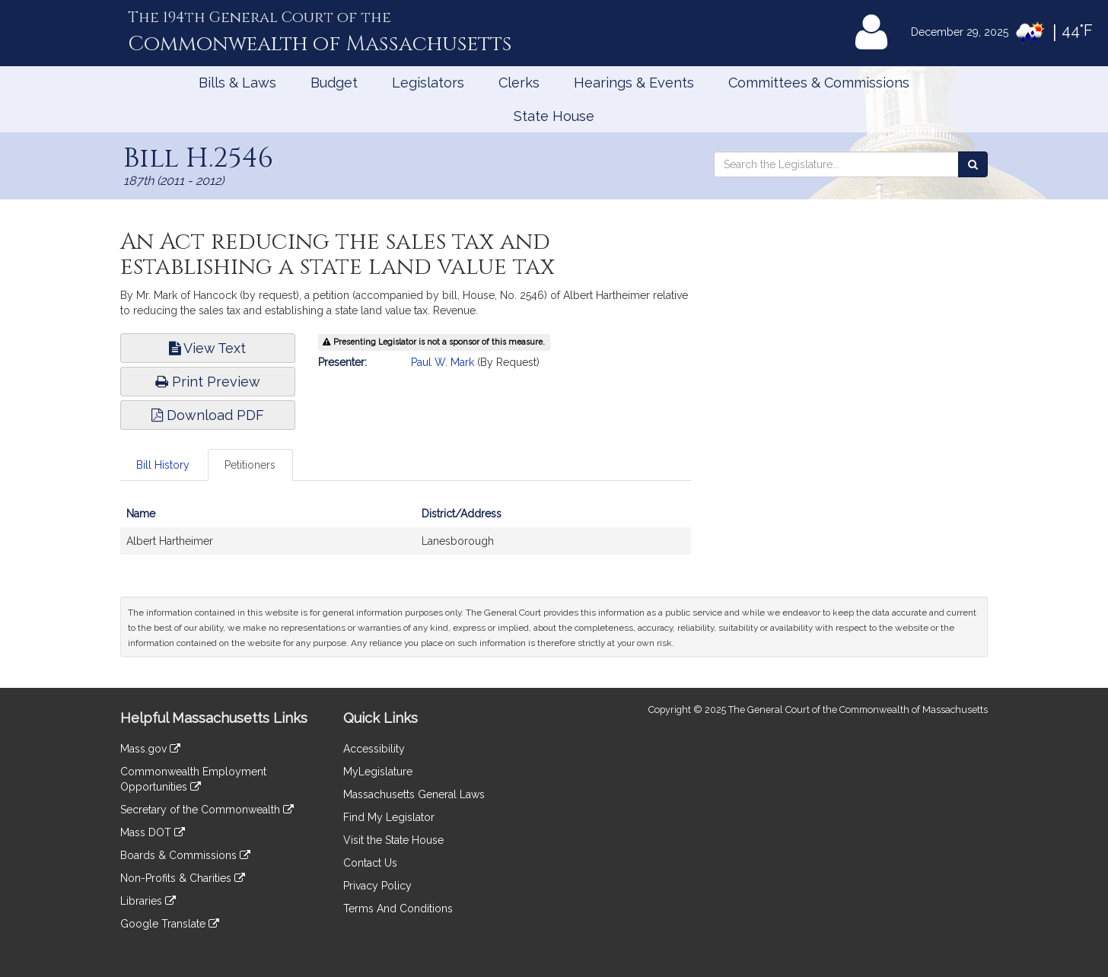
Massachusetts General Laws (414, 794)
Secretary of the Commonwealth (207, 810)
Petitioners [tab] (249, 465)
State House (554, 116)
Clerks (519, 83)
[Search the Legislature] (973, 164)
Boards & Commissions (185, 855)
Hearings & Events (634, 83)
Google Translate (169, 924)
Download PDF (207, 415)
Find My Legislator (389, 817)
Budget (334, 83)
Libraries (148, 901)
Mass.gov (150, 749)
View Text (207, 348)
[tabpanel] (405, 535)
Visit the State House (393, 840)
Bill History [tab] (162, 465)
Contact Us (370, 863)
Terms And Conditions (398, 908)
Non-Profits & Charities (182, 878)
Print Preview (207, 382)
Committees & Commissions (818, 83)
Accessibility (374, 749)
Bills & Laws (237, 83)
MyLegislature (377, 771)
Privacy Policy (377, 886)
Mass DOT (152, 832)
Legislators (428, 83)
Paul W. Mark (442, 362)
